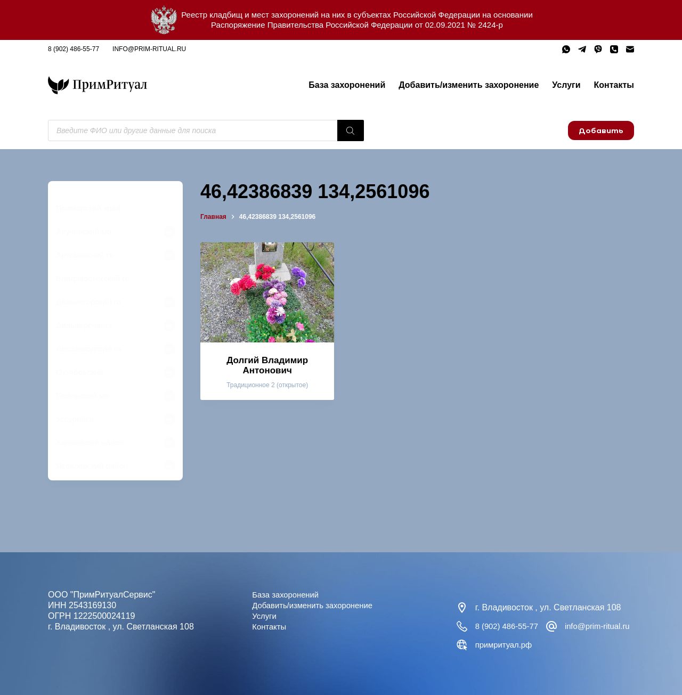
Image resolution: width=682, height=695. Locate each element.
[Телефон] (614, 49)
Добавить (601, 130)
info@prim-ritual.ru (149, 49)
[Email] (630, 49)
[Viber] (598, 49)
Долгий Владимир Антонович (267, 365)
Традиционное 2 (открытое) (267, 385)
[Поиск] (350, 130)
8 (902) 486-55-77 (73, 49)
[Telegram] (582, 49)
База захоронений (346, 84)
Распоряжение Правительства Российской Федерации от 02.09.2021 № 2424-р (357, 24)
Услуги (566, 84)
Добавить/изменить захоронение (469, 84)
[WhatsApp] (566, 49)
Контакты (614, 84)
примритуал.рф (602, 644)
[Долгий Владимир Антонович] (267, 292)
